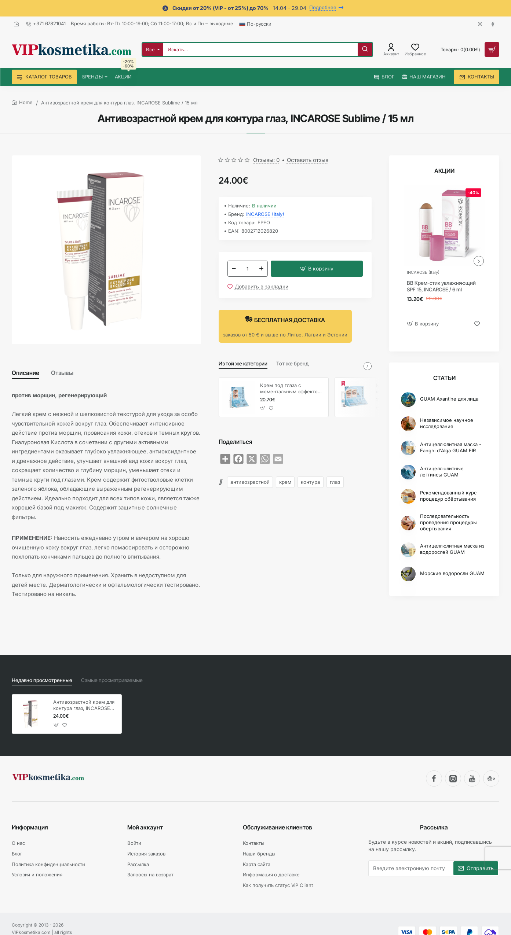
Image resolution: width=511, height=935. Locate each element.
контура (310, 482)
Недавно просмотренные (42, 680)
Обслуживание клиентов (277, 827)
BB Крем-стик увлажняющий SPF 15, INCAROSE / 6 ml (441, 286)
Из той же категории (243, 363)
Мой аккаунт (145, 827)
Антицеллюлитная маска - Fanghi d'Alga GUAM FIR (450, 447)
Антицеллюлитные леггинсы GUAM (442, 471)
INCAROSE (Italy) (265, 214)
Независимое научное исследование (446, 423)
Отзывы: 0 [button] (266, 160)
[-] (234, 268)
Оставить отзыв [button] (307, 160)
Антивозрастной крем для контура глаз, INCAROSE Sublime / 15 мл (83, 705)
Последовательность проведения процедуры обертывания (448, 522)
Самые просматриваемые (112, 680)
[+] (261, 268)
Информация (30, 827)
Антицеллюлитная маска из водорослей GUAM (452, 549)
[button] (317, 269)
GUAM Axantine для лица (449, 399)
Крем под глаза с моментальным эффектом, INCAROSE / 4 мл (291, 388)
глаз (335, 482)
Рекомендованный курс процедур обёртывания (448, 496)
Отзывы (62, 372)
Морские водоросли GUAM (452, 573)
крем (285, 482)
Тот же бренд (292, 363)
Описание (25, 372)
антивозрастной (250, 482)
